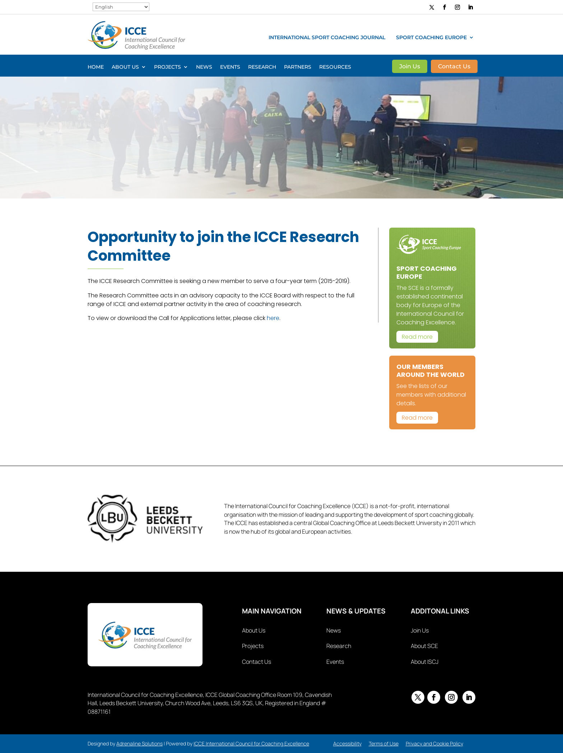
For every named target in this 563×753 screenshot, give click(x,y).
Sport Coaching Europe (431, 38)
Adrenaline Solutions (139, 743)
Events (230, 67)
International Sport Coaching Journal (327, 38)
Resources (335, 67)
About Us (125, 67)
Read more (417, 337)
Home (96, 67)
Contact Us (454, 67)
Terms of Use (384, 743)
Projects (167, 67)
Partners (297, 67)
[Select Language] (121, 7)
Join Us (409, 67)
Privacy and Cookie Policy (434, 743)
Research (262, 67)
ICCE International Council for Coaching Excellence (251, 743)
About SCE (424, 646)
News (204, 67)
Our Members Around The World (430, 370)
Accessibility (347, 743)
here (273, 318)
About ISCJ (424, 662)
